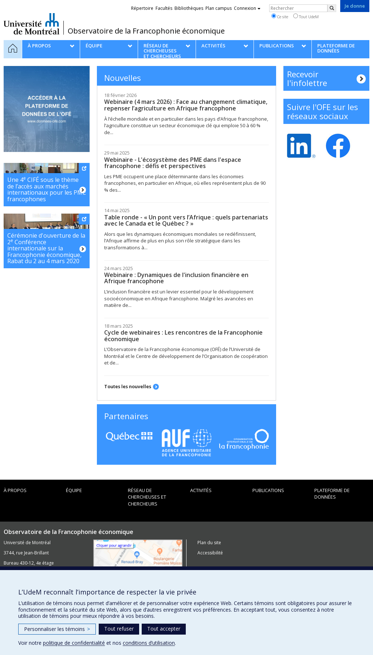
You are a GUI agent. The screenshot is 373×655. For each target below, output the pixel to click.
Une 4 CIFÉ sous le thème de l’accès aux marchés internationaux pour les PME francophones (46, 189)
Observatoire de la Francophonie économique (146, 31)
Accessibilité (210, 553)
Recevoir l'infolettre (307, 78)
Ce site (279, 16)
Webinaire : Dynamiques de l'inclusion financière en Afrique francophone (176, 278)
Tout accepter (163, 628)
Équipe (74, 490)
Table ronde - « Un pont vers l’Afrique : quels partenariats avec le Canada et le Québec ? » (186, 220)
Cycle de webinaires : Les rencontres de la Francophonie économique (183, 335)
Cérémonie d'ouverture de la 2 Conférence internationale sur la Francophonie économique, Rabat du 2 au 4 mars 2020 (46, 248)
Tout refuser (119, 628)
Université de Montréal (31, 24)
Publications (268, 490)
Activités (201, 490)
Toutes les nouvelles (127, 386)
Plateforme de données (332, 493)
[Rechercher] (331, 8)
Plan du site (209, 542)
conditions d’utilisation (149, 642)
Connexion (247, 8)
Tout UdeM (306, 16)
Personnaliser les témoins (57, 628)
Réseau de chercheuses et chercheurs (147, 497)
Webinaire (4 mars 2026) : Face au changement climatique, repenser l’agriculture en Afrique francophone (185, 105)
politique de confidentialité (74, 642)
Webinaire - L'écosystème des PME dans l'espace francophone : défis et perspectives (172, 163)
